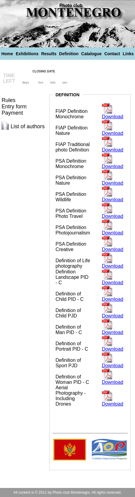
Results (49, 53)
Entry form (14, 107)
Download (112, 116)
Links (128, 53)
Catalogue (91, 53)
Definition (69, 53)
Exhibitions (27, 53)
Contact (112, 53)
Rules (8, 100)
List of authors (28, 126)
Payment (12, 113)
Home (7, 53)
